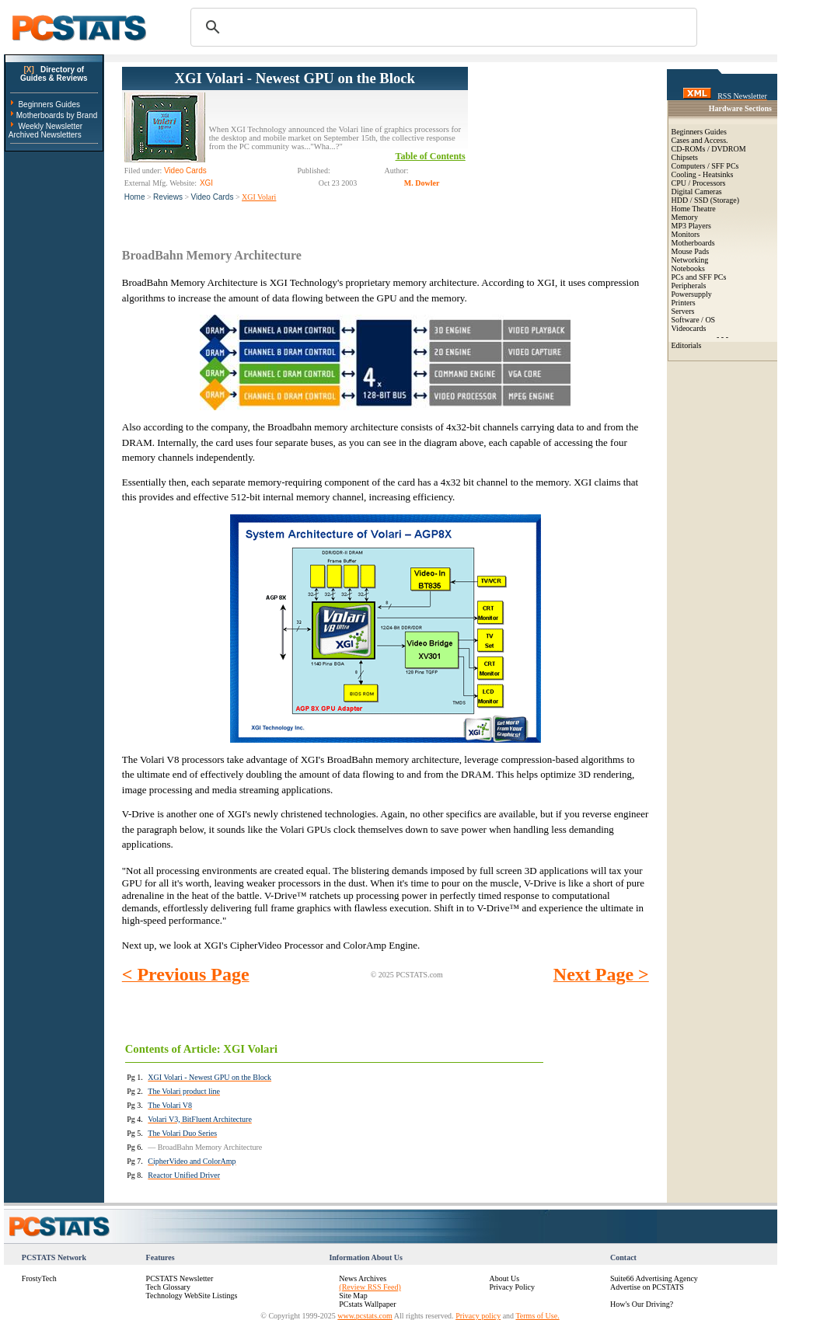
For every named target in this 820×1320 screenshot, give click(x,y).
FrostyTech (39, 1278)
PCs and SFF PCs (699, 277)
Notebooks (688, 268)
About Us (504, 1278)
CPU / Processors (699, 183)
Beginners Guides (49, 104)
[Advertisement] (558, 144)
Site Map (353, 1295)
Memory (685, 217)
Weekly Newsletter (50, 126)
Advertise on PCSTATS (647, 1287)
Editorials (687, 345)
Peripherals (689, 285)
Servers (683, 311)
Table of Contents (431, 156)
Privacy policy (478, 1315)
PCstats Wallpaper (367, 1304)
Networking (690, 260)
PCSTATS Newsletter (180, 1278)
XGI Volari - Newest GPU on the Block (295, 78)
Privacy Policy (512, 1287)
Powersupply (692, 294)
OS (710, 319)
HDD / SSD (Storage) (706, 200)
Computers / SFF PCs (705, 166)
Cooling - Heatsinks (703, 174)
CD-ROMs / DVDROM (709, 149)
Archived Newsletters (45, 135)
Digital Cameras (697, 191)
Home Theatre (694, 208)
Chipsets (685, 157)
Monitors (686, 234)
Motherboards (693, 243)
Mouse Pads (691, 251)
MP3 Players (691, 225)
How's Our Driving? (641, 1304)
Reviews (168, 197)
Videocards (689, 328)
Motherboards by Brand (57, 115)
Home (134, 197)
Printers (684, 302)
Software (686, 319)
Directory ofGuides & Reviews (54, 73)
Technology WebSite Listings (192, 1295)
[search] (441, 27)
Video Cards (212, 197)
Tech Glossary (168, 1287)
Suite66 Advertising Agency (654, 1278)
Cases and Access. (700, 140)
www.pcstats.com (364, 1315)
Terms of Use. (537, 1315)
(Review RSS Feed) (369, 1287)
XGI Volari (259, 197)
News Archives (362, 1278)
